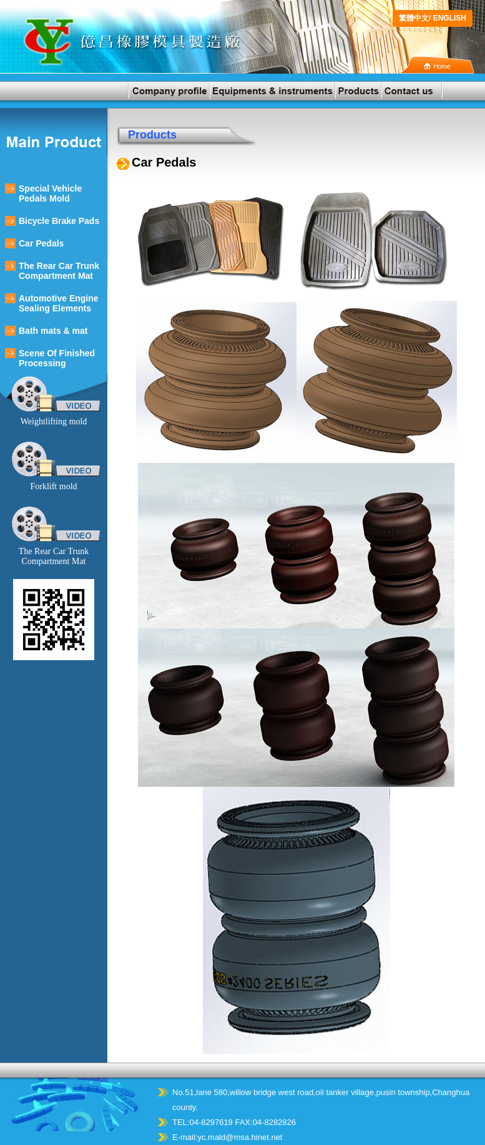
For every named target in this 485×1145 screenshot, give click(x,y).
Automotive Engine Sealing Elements (59, 303)
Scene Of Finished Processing (57, 358)
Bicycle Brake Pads (59, 221)
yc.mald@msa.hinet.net (239, 1137)
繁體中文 (414, 18)
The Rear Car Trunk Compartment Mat (59, 271)
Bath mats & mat (53, 331)
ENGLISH (449, 18)
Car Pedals (41, 243)
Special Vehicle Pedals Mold (50, 193)
